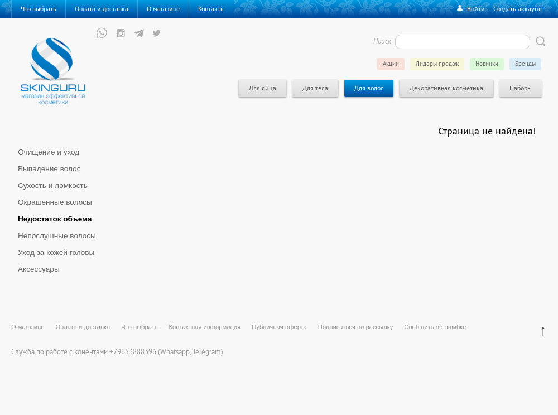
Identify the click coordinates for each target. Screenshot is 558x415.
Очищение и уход (48, 152)
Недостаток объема (55, 219)
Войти (476, 8)
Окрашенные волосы (55, 202)
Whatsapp (175, 351)
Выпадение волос (49, 169)
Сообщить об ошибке (435, 327)
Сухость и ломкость (53, 185)
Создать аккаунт (517, 8)
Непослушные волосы (57, 235)
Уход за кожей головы (56, 252)
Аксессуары (39, 269)
